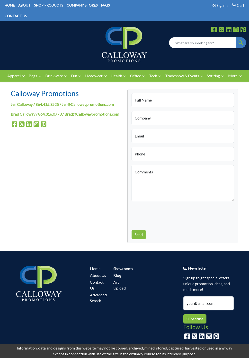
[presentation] (168, 214)
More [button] (233, 75)
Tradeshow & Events (182, 75)
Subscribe (195, 318)
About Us (98, 275)
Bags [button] (33, 75)
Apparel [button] (14, 75)
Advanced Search (98, 297)
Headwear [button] (94, 75)
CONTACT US (16, 16)
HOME (10, 5)
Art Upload (119, 285)
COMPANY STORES (82, 5)
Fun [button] (74, 75)
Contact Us (97, 285)
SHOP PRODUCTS (48, 5)
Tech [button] (153, 75)
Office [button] (135, 75)
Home (95, 268)
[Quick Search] (202, 42)
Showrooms (122, 268)
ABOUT (24, 5)
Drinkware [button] (54, 75)
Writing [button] (213, 75)
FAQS (105, 5)
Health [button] (116, 75)
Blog (117, 275)
